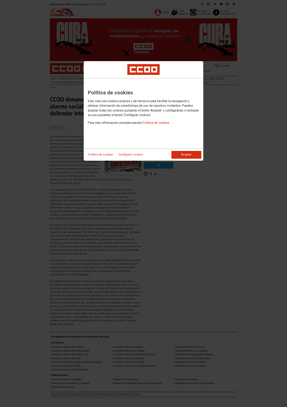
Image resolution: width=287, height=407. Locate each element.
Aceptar (186, 154)
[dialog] (143, 111)
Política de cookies (156, 123)
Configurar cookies (130, 154)
